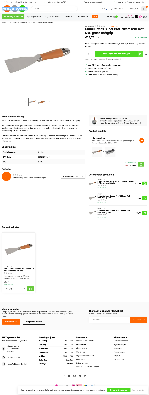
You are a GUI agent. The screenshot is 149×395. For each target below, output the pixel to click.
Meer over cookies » (139, 390)
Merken (68, 16)
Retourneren (81, 344)
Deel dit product (114, 59)
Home (4, 22)
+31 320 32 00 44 (13, 357)
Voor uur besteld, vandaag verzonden (21, 2)
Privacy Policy (81, 359)
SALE (95, 16)
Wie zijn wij (80, 352)
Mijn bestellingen (119, 344)
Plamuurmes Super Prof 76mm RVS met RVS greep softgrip (31, 22)
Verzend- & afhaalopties (85, 341)
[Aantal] (24, 288)
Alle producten (118, 359)
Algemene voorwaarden (85, 355)
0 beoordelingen (112, 26)
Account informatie (120, 341)
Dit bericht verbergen (119, 390)
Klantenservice (82, 16)
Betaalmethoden (82, 363)
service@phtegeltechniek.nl (17, 364)
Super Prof (89, 26)
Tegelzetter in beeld (53, 16)
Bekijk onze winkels (34, 322)
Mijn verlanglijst (119, 352)
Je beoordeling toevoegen (73, 176)
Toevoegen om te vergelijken (95, 59)
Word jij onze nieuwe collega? (87, 367)
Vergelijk (9, 288)
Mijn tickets (117, 348)
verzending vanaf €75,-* (57, 2)
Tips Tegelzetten (34, 16)
